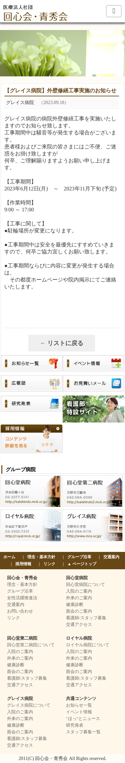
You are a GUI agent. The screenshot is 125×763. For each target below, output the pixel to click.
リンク (49, 564)
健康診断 (74, 604)
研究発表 (74, 725)
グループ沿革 (79, 557)
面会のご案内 (79, 611)
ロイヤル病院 (79, 638)
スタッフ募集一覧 (83, 732)
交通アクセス (79, 624)
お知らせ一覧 (79, 705)
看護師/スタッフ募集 (86, 618)
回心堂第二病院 (22, 638)
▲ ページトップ (81, 564)
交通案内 (111, 557)
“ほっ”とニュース (83, 718)
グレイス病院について (28, 705)
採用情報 (23, 564)
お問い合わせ (20, 611)
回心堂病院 (77, 578)
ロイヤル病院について (87, 645)
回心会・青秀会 (22, 578)
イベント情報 (79, 712)
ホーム (9, 557)
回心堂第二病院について (31, 645)
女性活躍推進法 (22, 598)
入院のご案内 (79, 591)
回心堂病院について (85, 584)
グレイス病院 (20, 698)
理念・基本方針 (41, 557)
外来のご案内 (79, 598)
